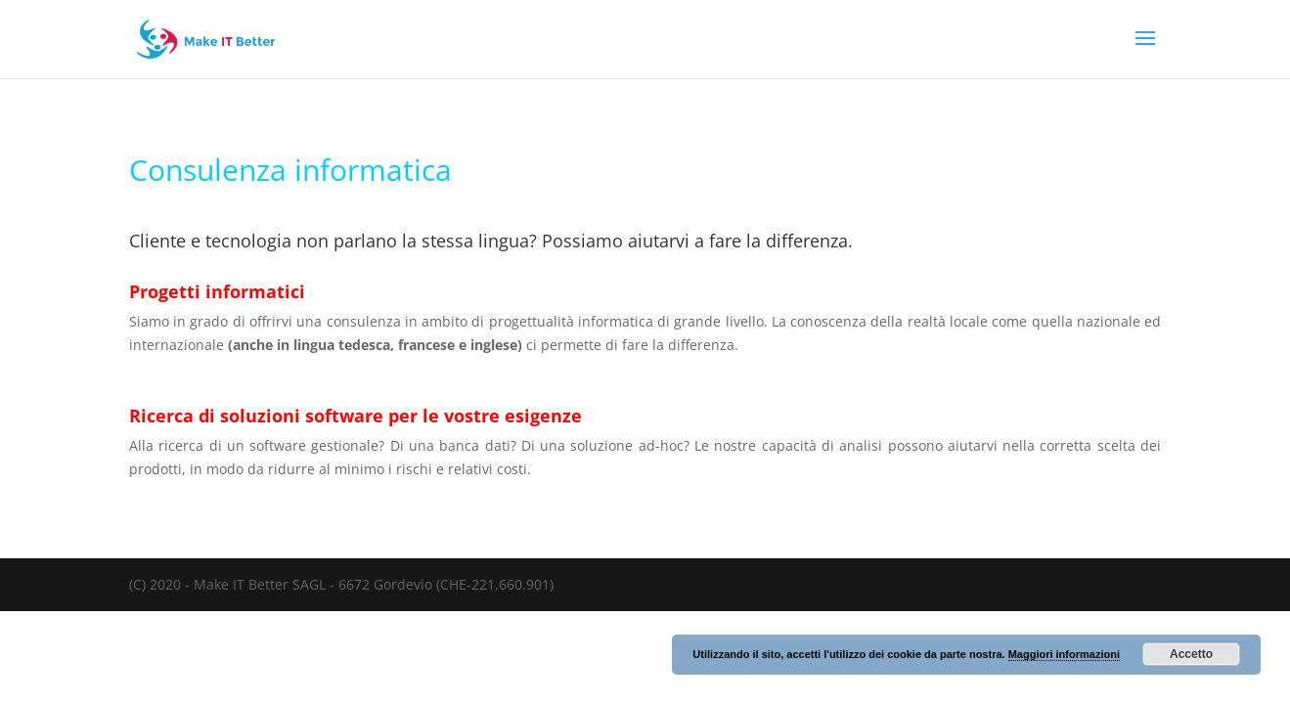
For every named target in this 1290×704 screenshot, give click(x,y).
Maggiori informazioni (1064, 654)
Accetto (1191, 654)
